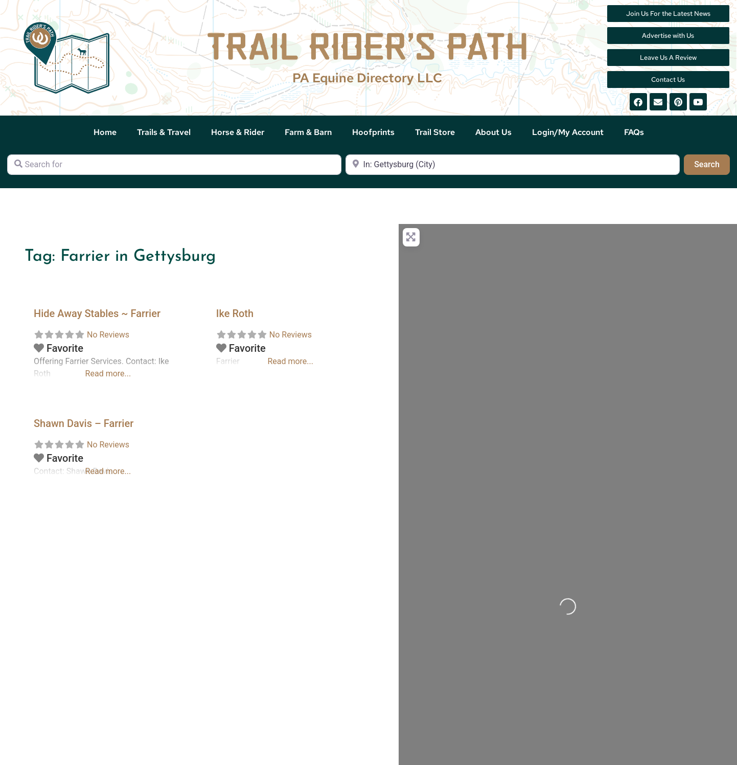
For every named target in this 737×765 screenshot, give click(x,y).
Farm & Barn (308, 132)
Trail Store (435, 132)
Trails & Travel (164, 132)
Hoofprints (373, 132)
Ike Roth (235, 313)
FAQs (634, 132)
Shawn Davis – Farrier (83, 423)
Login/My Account (568, 132)
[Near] (513, 164)
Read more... (108, 373)
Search (712, 163)
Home (105, 132)
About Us (493, 132)
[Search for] (174, 164)
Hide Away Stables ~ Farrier (97, 313)
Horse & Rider (237, 132)
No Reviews (108, 335)
